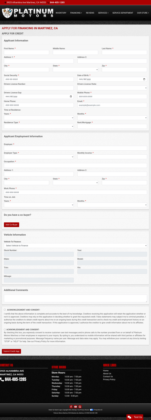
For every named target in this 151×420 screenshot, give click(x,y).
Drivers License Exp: (13, 92)
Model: (80, 259)
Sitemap (74, 410)
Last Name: (107, 48)
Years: (7, 114)
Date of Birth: (83, 75)
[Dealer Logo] (28, 13)
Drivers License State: (87, 84)
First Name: (9, 48)
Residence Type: (11, 122)
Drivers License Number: (15, 84)
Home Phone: (10, 101)
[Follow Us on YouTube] (75, 407)
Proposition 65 (98, 410)
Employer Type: (10, 153)
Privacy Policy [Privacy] (109, 379)
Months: (81, 114)
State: (55, 66)
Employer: (8, 144)
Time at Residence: (12, 110)
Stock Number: (10, 250)
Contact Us (108, 376)
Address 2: (82, 57)
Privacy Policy (40, 341)
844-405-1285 (57, 2)
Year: (79, 250)
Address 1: (8, 57)
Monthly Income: (84, 153)
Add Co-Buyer (12, 224)
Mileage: (7, 276)
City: (6, 66)
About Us (107, 373)
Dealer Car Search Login (55, 410)
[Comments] (75, 298)
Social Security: (11, 75)
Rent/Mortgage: (84, 122)
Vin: (79, 267)
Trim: (6, 267)
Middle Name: (59, 48)
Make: (6, 259)
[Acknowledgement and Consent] (5, 310)
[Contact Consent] (5, 329)
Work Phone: (9, 188)
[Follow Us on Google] (80, 407)
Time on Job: (9, 197)
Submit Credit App (11, 351)
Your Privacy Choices (86, 410)
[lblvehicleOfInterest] (75, 245)
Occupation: (9, 161)
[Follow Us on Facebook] (71, 407)
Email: (80, 101)
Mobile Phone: (83, 92)
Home (105, 370)
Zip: (103, 66)
